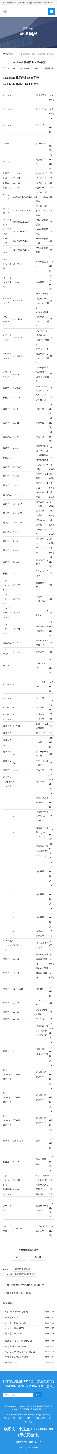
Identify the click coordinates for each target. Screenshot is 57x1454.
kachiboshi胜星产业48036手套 (21, 1274)
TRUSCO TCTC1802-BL (16, 1312)
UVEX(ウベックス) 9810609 (18, 1341)
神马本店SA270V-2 (14, 1333)
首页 (34, 54)
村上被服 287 (11, 1362)
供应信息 (41, 54)
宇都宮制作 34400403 (15, 1346)
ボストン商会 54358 (14, 1328)
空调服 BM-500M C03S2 (16, 1357)
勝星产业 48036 (22, 1269)
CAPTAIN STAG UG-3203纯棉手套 (23, 1285)
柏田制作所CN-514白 (17, 1293)
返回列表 (49, 68)
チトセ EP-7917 (12, 1317)
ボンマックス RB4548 (15, 1323)
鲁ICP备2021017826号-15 (28, 1442)
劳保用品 (50, 54)
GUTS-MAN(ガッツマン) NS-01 (20, 1352)
